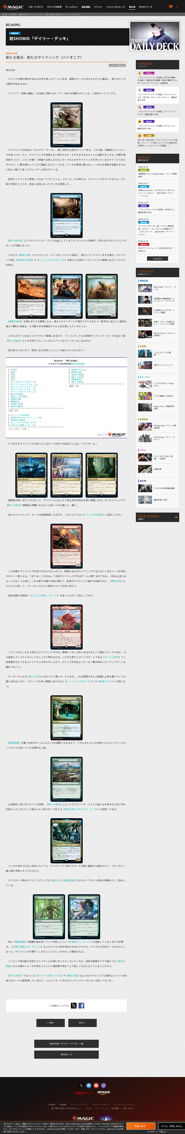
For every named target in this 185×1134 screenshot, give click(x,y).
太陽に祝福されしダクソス (27, 946)
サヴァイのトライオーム (23, 389)
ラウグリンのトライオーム (24, 384)
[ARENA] (80, 363)
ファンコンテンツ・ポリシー (125, 1104)
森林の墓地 (17, 406)
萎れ (55, 880)
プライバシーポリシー (79, 1104)
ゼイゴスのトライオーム (23, 386)
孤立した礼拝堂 (19, 396)
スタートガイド (35, 6)
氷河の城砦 (17, 394)
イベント (98, 6)
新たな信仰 (77, 377)
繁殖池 (15, 401)
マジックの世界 (54, 6)
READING (13, 14)
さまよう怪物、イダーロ (23, 424)
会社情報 (115, 1108)
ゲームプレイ (71, 6)
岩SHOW (122, 65)
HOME (5, 14)
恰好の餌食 (77, 374)
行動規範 (62, 1104)
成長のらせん (78, 369)
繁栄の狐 (73, 975)
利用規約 (52, 1104)
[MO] (73, 363)
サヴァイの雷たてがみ (49, 975)
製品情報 (86, 6)
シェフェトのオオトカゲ (52, 260)
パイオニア (113, 65)
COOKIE (88, 1108)
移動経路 (76, 379)
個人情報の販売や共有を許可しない (66, 1108)
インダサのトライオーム (23, 381)
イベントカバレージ (115, 6)
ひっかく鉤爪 (112, 657)
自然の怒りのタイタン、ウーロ (26, 417)
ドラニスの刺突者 (20, 415)
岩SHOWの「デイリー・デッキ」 (31, 14)
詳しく (163, 1131)
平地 (14, 369)
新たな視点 (15, 240)
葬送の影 (24, 255)
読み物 (132, 6)
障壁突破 (69, 880)
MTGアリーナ (145, 6)
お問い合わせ (128, 1108)
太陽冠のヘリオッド (79, 941)
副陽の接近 (15, 321)
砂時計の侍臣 (24, 260)
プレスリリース (101, 1108)
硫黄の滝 (16, 398)
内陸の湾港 (17, 403)
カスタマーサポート (100, 1104)
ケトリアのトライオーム (23, 391)
